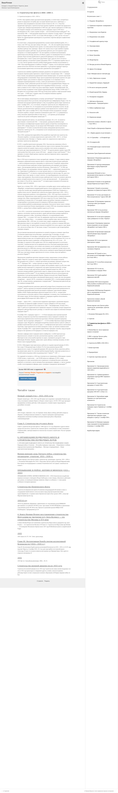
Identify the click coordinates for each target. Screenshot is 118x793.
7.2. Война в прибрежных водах (96, 108)
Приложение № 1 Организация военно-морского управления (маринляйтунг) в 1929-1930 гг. (98, 368)
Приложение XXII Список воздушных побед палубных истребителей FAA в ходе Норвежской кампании (99, 283)
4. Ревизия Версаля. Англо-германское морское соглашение (99, 791)
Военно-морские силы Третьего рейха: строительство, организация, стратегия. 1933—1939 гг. (98, 307)
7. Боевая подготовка (93, 347)
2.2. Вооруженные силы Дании (95, 36)
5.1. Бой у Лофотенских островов (96, 78)
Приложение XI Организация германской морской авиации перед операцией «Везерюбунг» (98, 233)
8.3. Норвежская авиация (94, 117)
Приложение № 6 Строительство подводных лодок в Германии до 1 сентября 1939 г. (99, 407)
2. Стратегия (90, 318)
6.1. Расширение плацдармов (95, 96)
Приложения (90, 361)
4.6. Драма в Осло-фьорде (94, 69)
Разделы (47, 581)
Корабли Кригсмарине (93, 430)
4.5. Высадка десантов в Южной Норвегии (99, 64)
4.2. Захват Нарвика (92, 50)
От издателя (90, 11)
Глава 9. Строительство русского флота (35, 423)
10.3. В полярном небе (93, 142)
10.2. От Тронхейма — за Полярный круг (98, 137)
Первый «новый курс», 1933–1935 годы (35, 396)
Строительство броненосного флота (34, 487)
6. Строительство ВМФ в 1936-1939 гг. (98, 343)
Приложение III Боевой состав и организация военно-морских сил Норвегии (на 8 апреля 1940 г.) (99, 175)
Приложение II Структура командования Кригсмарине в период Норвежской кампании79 (98, 166)
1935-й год (22, 500)
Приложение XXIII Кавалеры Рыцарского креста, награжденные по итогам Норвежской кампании (98, 292)
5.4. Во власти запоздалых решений (97, 87)
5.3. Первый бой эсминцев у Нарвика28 (98, 83)
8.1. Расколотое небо (93, 112)
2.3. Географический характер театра (97, 41)
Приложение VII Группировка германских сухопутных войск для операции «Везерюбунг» (99, 203)
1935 (20, 410)
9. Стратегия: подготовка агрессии (96, 357)
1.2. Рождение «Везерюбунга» (95, 21)
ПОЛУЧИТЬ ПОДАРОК (27, 378)
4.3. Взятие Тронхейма (93, 55)
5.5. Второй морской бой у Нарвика (97, 92)
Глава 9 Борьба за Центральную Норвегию (99, 128)
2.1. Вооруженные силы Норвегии (96, 32)
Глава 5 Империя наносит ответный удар (98, 73)
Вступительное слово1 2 (94, 16)
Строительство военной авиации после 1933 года (40, 566)
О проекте (40, 581)
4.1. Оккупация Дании (93, 46)
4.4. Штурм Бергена (92, 60)
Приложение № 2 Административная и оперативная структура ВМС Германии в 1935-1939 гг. (98, 376)
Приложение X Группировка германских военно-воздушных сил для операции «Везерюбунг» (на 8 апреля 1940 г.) (98, 225)
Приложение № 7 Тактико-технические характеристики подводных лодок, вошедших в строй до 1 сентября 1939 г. (98, 415)
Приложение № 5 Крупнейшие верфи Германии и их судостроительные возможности (97, 398)
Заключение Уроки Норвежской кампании (99, 153)
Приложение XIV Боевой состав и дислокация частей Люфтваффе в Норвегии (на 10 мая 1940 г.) (99, 255)
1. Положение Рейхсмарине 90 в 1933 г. (98, 314)
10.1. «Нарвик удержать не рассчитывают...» (99, 133)
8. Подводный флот (92, 352)
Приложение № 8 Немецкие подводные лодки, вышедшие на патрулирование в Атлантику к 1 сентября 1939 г (98, 424)
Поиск (101, 2)
